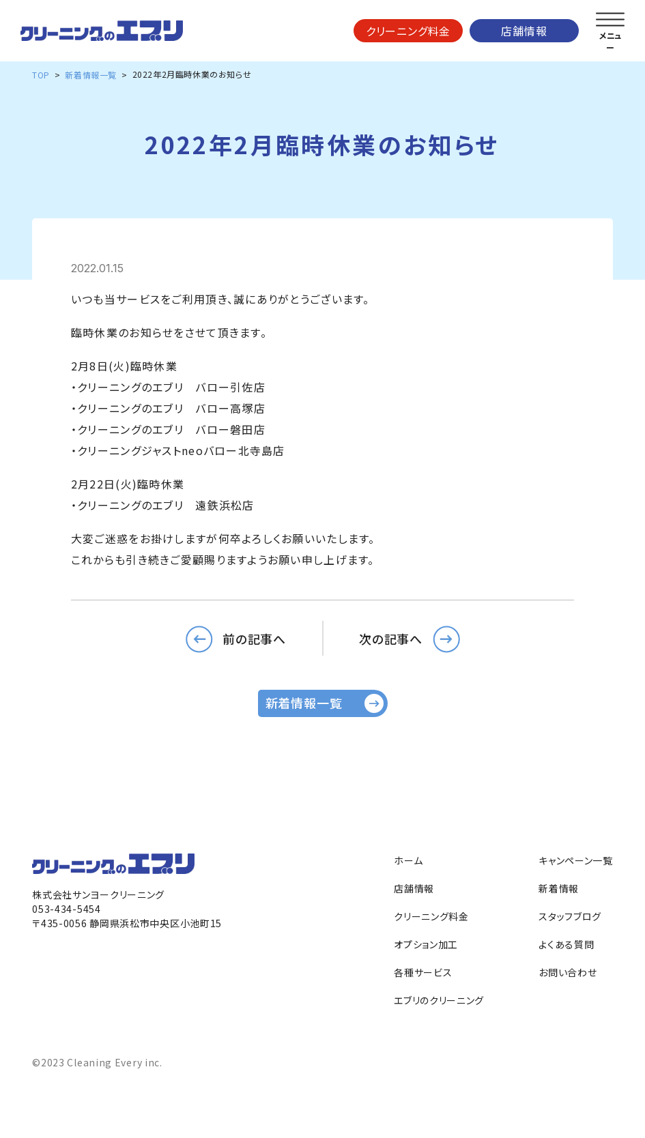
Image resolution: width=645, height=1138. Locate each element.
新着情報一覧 (91, 75)
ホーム (408, 860)
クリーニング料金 (408, 31)
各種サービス (423, 972)
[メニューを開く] (610, 20)
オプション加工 (426, 944)
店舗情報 (524, 31)
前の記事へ (255, 638)
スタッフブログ (570, 916)
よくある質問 (566, 944)
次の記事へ (391, 638)
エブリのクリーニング (439, 1000)
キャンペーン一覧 (576, 860)
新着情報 (559, 888)
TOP (41, 75)
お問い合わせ (568, 972)
